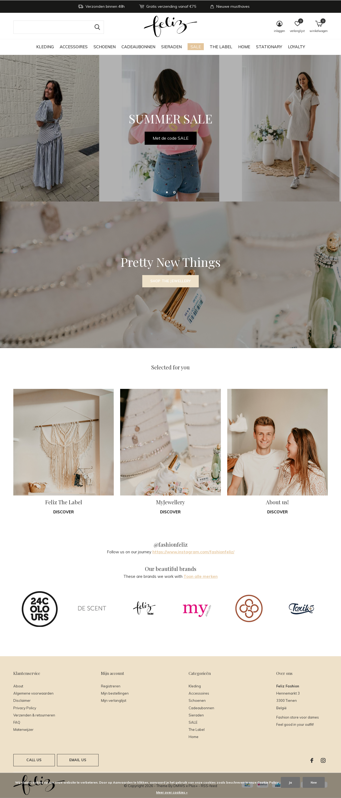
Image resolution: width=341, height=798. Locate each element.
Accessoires (74, 46)
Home (244, 46)
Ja (290, 782)
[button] (166, 192)
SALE (195, 46)
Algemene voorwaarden (33, 693)
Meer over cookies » (172, 792)
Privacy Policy (24, 708)
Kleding (45, 46)
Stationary (269, 46)
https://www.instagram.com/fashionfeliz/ (193, 551)
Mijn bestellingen (115, 693)
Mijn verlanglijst (113, 700)
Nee (314, 782)
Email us (77, 760)
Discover (63, 511)
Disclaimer (22, 700)
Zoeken (96, 27)
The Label (221, 46)
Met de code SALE (171, 138)
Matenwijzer (23, 729)
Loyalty (296, 46)
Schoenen (105, 46)
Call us (34, 760)
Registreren (110, 686)
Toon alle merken (201, 576)
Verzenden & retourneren (34, 715)
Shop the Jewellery (170, 281)
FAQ (16, 722)
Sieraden (171, 46)
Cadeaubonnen (138, 46)
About (18, 686)
